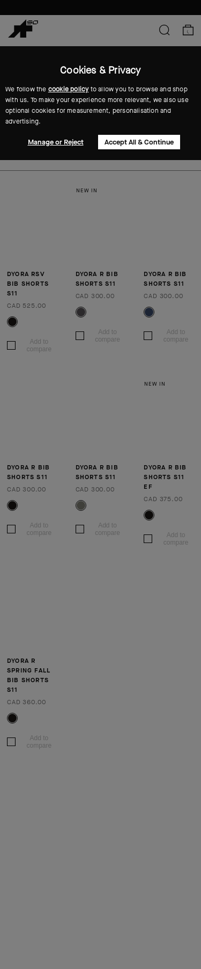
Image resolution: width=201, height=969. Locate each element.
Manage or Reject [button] (56, 142)
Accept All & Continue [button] (139, 142)
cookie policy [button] (68, 89)
